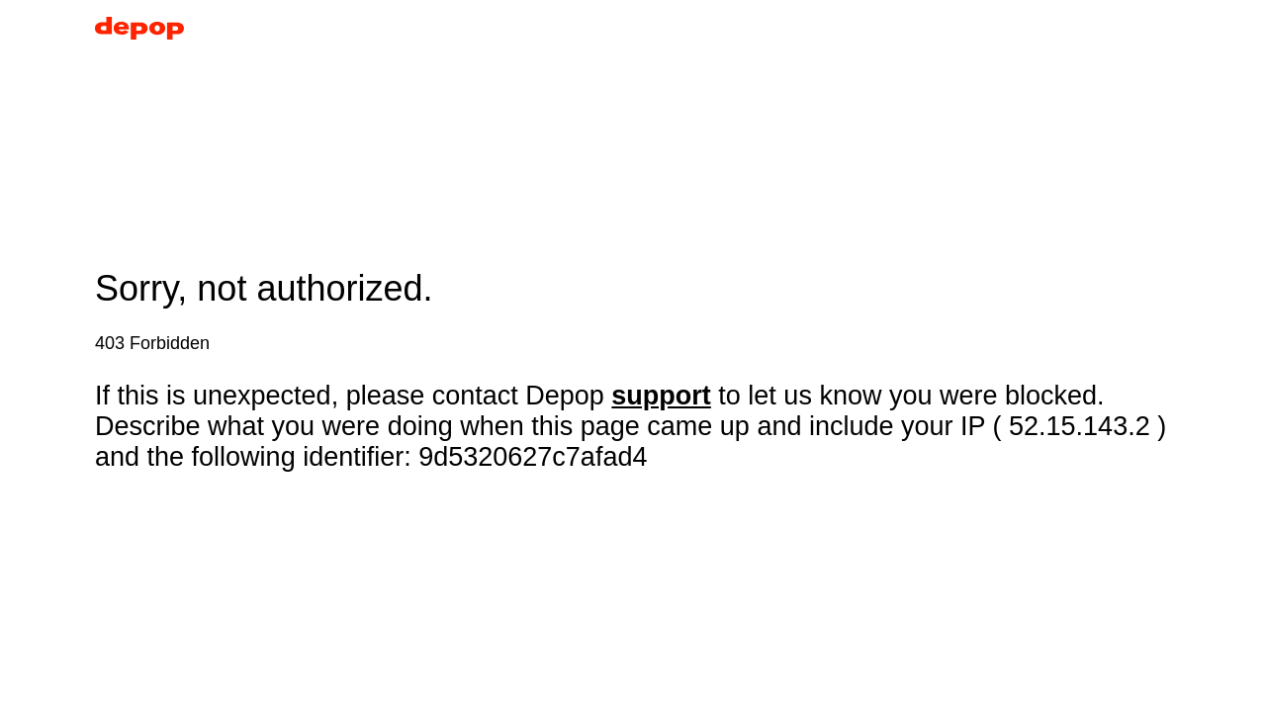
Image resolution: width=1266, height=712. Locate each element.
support (661, 395)
